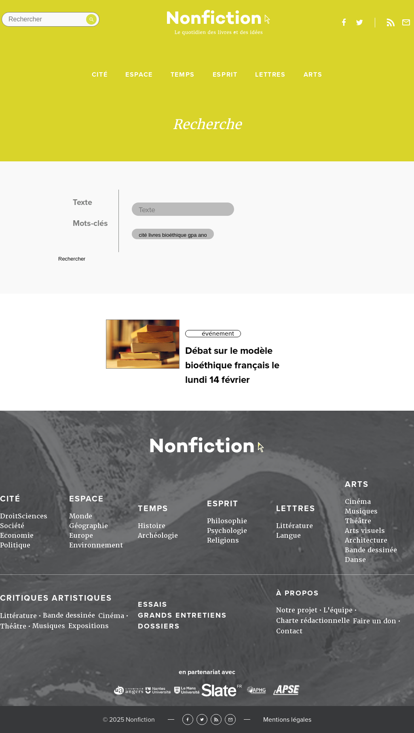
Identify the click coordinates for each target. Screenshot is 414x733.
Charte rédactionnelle (313, 620)
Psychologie (227, 530)
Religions (223, 540)
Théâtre (358, 521)
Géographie (88, 526)
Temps (183, 74)
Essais (152, 604)
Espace (139, 74)
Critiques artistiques (56, 598)
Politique (15, 545)
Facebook (187, 719)
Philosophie (227, 521)
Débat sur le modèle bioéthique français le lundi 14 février (232, 365)
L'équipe (338, 610)
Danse (355, 559)
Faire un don (374, 621)
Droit (9, 516)
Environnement (96, 545)
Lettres (270, 74)
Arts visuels (365, 530)
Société (12, 526)
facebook (343, 22)
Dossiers (159, 626)
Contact (289, 631)
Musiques (361, 511)
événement (218, 334)
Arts (313, 74)
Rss (390, 22)
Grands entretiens (182, 615)
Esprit (225, 74)
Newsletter (406, 22)
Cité (100, 74)
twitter (359, 22)
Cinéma (358, 501)
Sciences (32, 516)
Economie (17, 535)
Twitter (201, 719)
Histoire (151, 526)
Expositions (88, 626)
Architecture (366, 540)
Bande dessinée (371, 550)
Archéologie (158, 535)
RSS (216, 719)
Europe (81, 535)
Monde (80, 516)
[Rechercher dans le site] (50, 19)
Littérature (294, 526)
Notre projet (296, 610)
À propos (297, 593)
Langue (288, 535)
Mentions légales (287, 720)
